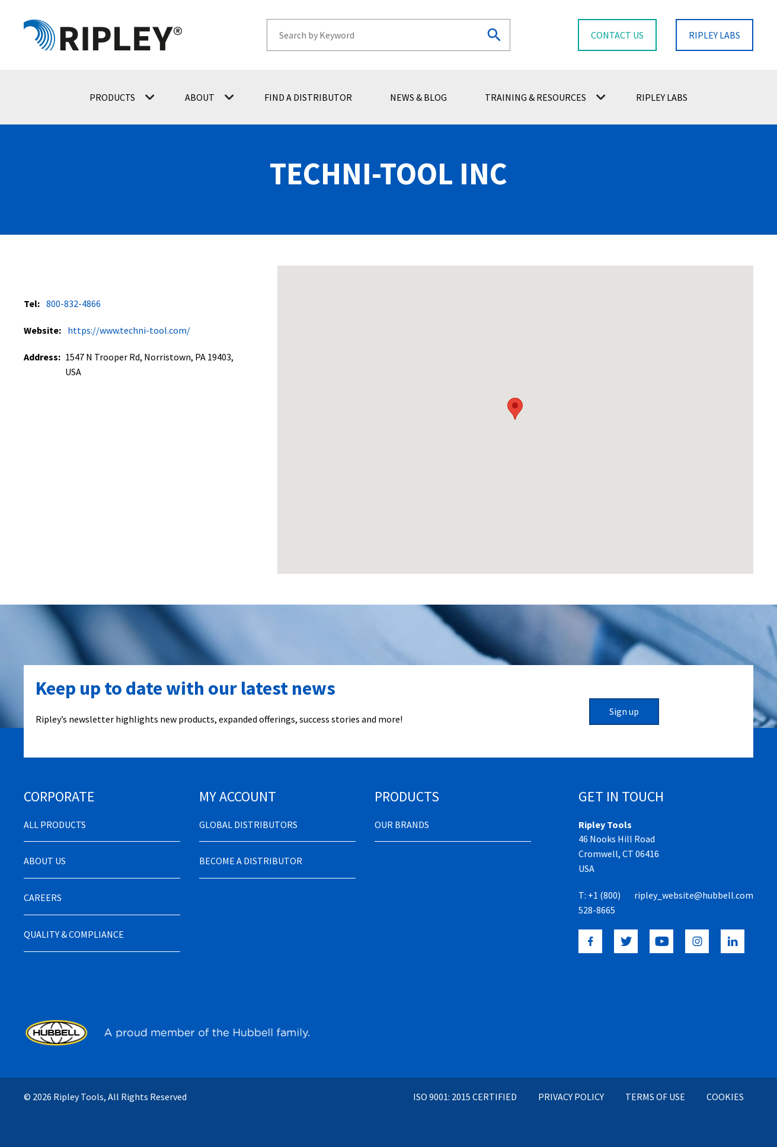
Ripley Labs (662, 97)
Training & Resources (545, 97)
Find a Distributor (308, 97)
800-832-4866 (73, 303)
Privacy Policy (571, 1097)
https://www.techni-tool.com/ (129, 330)
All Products (55, 824)
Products (121, 97)
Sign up (624, 711)
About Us (45, 861)
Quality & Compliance (74, 934)
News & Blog (418, 97)
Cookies (725, 1097)
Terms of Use (655, 1097)
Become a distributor (250, 861)
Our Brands (402, 824)
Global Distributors (248, 824)
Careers (43, 897)
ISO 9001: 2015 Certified (465, 1097)
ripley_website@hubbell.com (693, 895)
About (209, 97)
